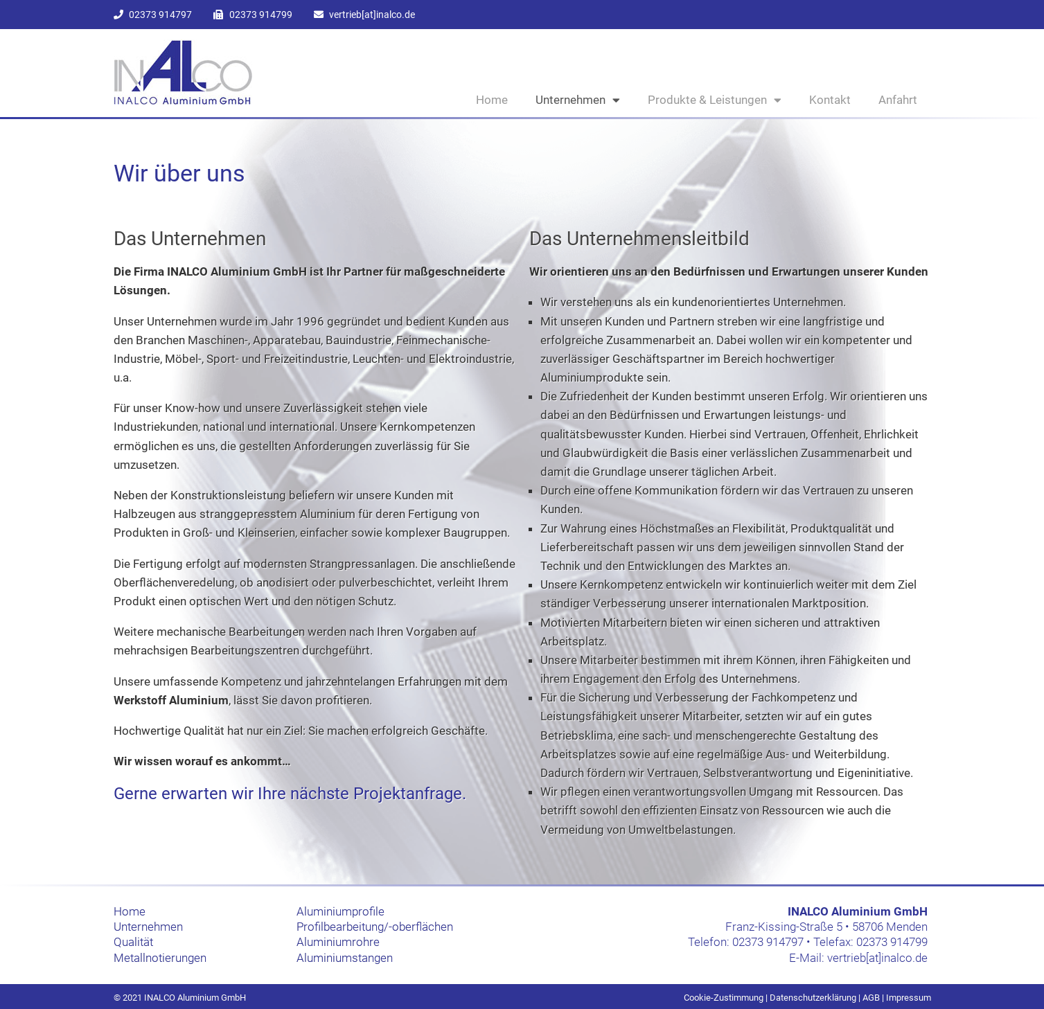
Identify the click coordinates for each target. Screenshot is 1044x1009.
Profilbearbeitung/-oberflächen (375, 927)
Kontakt (830, 100)
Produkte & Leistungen (714, 100)
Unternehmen (578, 100)
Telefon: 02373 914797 (746, 942)
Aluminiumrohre (338, 942)
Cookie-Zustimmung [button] (723, 997)
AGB (871, 997)
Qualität (133, 942)
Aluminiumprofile (340, 911)
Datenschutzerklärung (813, 997)
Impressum (908, 997)
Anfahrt (897, 100)
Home (492, 100)
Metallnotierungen (160, 958)
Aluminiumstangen (345, 958)
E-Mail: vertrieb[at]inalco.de (858, 958)
